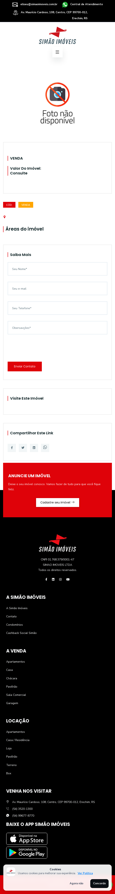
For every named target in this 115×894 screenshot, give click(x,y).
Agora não (76, 883)
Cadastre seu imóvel (57, 502)
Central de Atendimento (82, 4)
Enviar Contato (24, 366)
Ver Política (85, 873)
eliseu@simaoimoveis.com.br (34, 4)
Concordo (99, 883)
